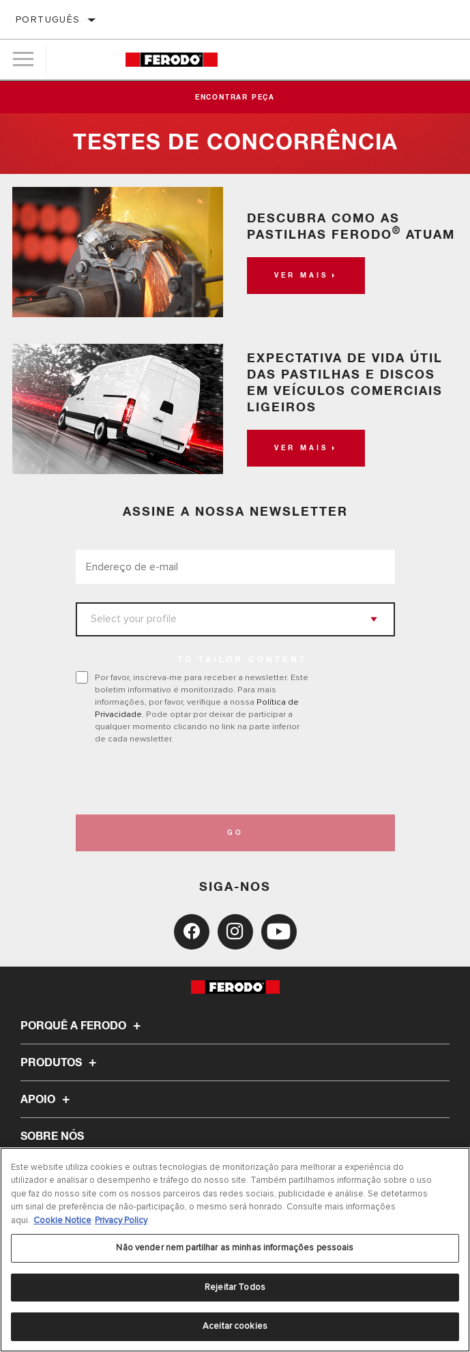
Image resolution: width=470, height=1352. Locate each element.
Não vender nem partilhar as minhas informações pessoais (234, 1248)
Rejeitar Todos (235, 1287)
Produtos (60, 1062)
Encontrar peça (235, 97)
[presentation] (189, 779)
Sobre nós (52, 1136)
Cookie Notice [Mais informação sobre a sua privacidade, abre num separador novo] (62, 1220)
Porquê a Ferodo (82, 1025)
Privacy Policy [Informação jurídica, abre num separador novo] (121, 1220)
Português (48, 19)
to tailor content (242, 660)
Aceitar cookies (235, 1326)
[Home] (171, 60)
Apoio (47, 1099)
